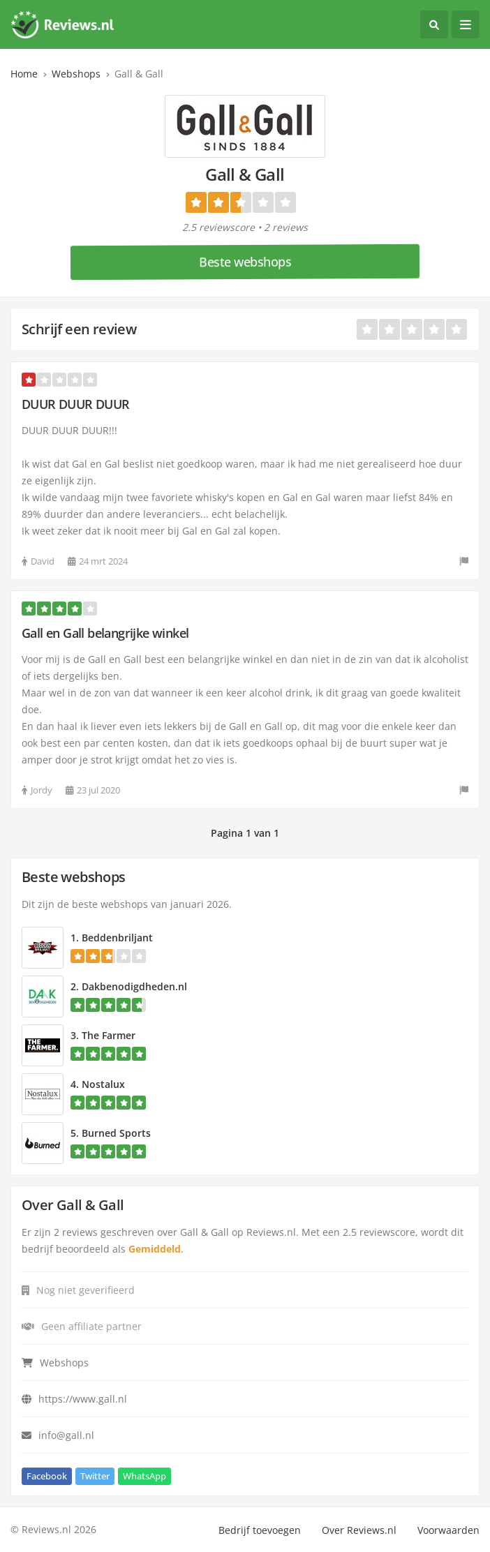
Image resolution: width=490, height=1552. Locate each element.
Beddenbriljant (117, 937)
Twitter (95, 1476)
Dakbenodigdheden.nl (134, 986)
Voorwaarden (448, 1530)
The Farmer (108, 1035)
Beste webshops (245, 261)
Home (24, 73)
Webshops (76, 73)
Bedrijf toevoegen (259, 1530)
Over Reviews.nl (359, 1530)
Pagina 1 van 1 (245, 833)
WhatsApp (144, 1476)
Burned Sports (116, 1133)
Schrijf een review (79, 329)
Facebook (47, 1476)
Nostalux (103, 1084)
